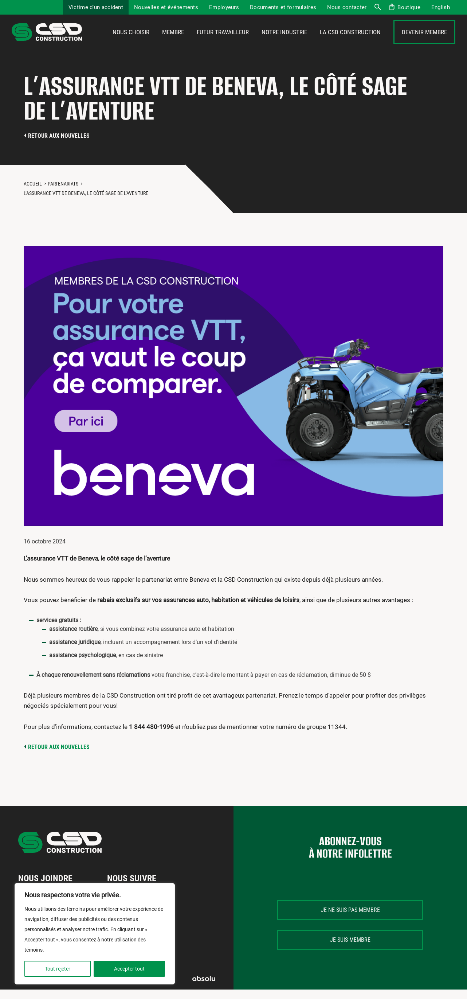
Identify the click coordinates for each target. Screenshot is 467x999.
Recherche (377, 7)
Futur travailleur (223, 42)
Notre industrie (284, 42)
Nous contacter (346, 7)
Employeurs (224, 7)
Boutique (408, 7)
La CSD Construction (350, 42)
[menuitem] (440, 7)
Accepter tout (129, 969)
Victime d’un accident (95, 7)
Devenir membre (424, 42)
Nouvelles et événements (166, 7)
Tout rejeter (57, 969)
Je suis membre (350, 960)
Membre (173, 42)
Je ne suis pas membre (350, 930)
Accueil (33, 204)
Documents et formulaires (283, 7)
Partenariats (63, 204)
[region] (95, 933)
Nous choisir (131, 42)
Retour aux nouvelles (59, 156)
